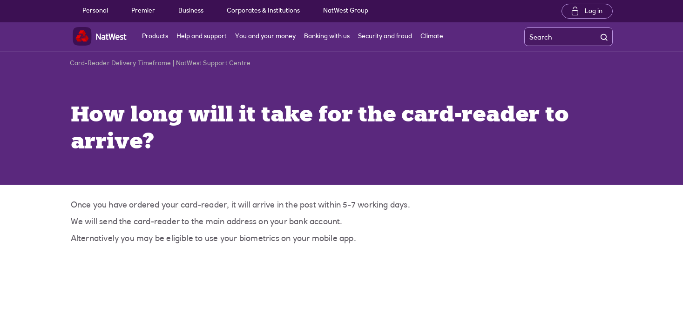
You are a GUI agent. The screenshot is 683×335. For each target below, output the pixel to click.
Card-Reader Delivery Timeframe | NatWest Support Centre (160, 65)
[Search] (558, 37)
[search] (606, 37)
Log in (594, 11)
